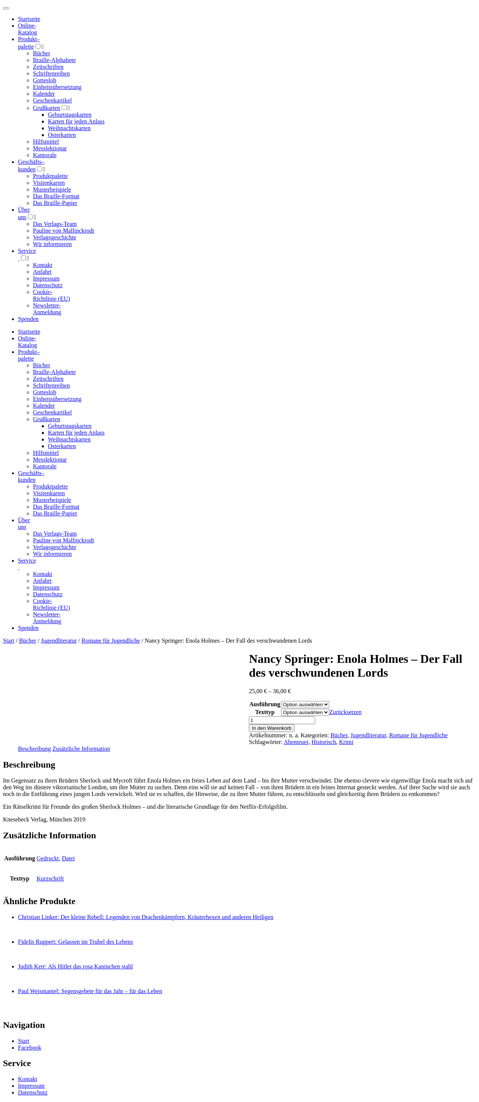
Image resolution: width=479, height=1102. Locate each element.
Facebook (29, 1047)
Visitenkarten (49, 183)
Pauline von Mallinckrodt (63, 230)
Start (8, 640)
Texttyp (265, 712)
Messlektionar (50, 148)
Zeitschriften (48, 67)
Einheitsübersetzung (57, 87)
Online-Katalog (27, 29)
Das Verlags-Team (55, 224)
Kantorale (45, 155)
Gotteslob (44, 80)
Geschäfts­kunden (31, 476)
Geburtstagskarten (69, 114)
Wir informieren (52, 244)
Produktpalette (50, 176)
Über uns (24, 523)
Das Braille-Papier (55, 203)
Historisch (323, 742)
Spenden (28, 319)
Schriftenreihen (51, 73)
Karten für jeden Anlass (76, 121)
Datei (68, 858)
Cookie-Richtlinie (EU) (51, 295)
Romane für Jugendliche (111, 640)
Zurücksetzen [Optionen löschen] (345, 712)
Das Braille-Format (56, 196)
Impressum (46, 278)
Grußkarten (46, 108)
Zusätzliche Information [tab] (81, 749)
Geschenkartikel (52, 100)
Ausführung (264, 704)
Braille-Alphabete (54, 60)
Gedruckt (48, 858)
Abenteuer (296, 742)
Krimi (346, 742)
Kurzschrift (50, 878)
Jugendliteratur (59, 640)
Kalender (44, 94)
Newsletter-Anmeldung (47, 308)
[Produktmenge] (282, 720)
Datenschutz (47, 285)
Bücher (41, 53)
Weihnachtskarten (69, 128)
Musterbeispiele (52, 189)
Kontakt (42, 265)
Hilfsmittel (46, 141)
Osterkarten (62, 135)
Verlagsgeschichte (54, 237)
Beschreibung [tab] (34, 749)
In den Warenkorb (271, 728)
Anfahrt (42, 272)
